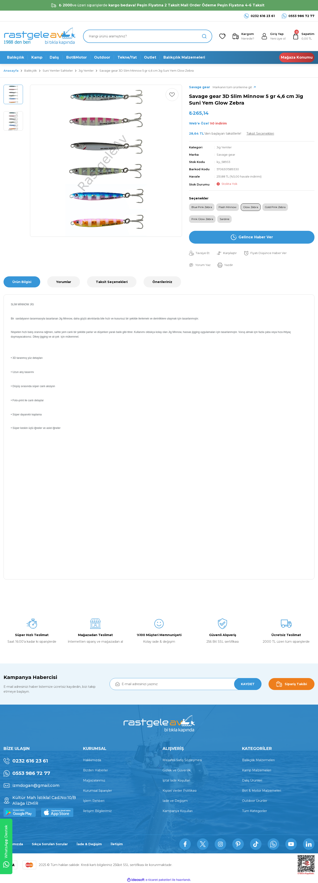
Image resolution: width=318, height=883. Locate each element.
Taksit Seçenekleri (112, 282)
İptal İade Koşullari (176, 780)
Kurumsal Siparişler (97, 791)
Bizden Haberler (95, 770)
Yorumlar (63, 282)
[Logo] (40, 36)
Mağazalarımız (94, 780)
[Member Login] (273, 36)
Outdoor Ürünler (254, 801)
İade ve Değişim (175, 801)
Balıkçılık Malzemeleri (258, 760)
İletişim (117, 844)
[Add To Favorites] (172, 94)
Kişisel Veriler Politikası (180, 791)
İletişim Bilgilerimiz (97, 811)
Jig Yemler (224, 147)
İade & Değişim (89, 844)
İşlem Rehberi (93, 801)
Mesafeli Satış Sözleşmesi (182, 760)
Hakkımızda (92, 760)
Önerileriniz (162, 282)
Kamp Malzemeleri (256, 770)
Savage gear (226, 154)
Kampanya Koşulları (178, 811)
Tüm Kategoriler (254, 811)
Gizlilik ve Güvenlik (177, 770)
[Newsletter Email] (185, 684)
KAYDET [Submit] (248, 684)
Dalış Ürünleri (252, 780)
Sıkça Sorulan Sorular (50, 844)
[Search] (147, 36)
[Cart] (303, 36)
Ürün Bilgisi (21, 282)
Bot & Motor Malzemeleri (261, 791)
